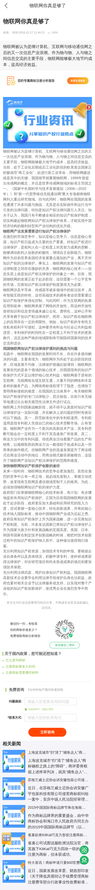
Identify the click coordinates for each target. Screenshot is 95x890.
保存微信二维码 (64, 645)
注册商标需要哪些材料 (21, 672)
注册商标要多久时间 (19, 666)
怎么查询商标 (14, 660)
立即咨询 (47, 732)
